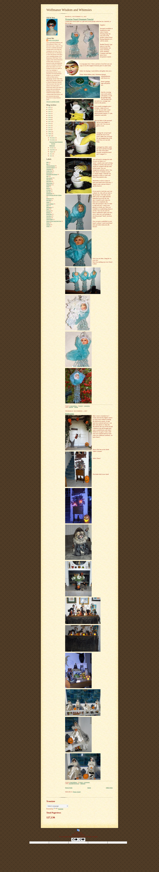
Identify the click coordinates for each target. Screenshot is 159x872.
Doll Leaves (49, 183)
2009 (49, 131)
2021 (49, 115)
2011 (49, 127)
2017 (49, 121)
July (51, 153)
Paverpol (48, 210)
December (52, 137)
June (51, 155)
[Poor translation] (81, 839)
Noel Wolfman (54, 40)
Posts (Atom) (77, 792)
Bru (47, 164)
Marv (47, 205)
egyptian (48, 190)
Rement (48, 212)
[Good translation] (74, 839)
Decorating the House (51, 174)
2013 (49, 123)
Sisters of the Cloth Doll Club (53, 221)
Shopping (48, 217)
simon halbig (49, 219)
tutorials (48, 224)
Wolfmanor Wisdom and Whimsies (69, 10)
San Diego (49, 216)
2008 (49, 133)
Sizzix (47, 222)
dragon (48, 188)
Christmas (48, 169)
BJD (47, 162)
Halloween (52, 145)
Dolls (47, 186)
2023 (49, 111)
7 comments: (87, 406)
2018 (49, 119)
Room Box (49, 214)
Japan (47, 202)
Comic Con (49, 171)
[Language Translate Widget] (57, 806)
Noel (47, 209)
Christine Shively (50, 167)
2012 (49, 125)
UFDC (48, 226)
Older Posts (109, 788)
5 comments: (87, 782)
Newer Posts (68, 788)
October (52, 147)
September (52, 149)
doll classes (49, 178)
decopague (49, 172)
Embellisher (49, 193)
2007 (49, 135)
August (52, 151)
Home (89, 788)
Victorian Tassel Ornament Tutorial (79, 19)
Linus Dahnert (49, 203)
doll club (48, 179)
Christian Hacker (50, 165)
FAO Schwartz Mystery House (54, 195)
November (52, 140)
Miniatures (49, 207)
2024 (49, 109)
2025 (49, 107)
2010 (49, 129)
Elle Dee (48, 191)
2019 (49, 117)
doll (47, 176)
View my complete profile (52, 101)
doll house (48, 181)
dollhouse (48, 184)
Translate (58, 809)
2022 (49, 113)
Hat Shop (48, 200)
